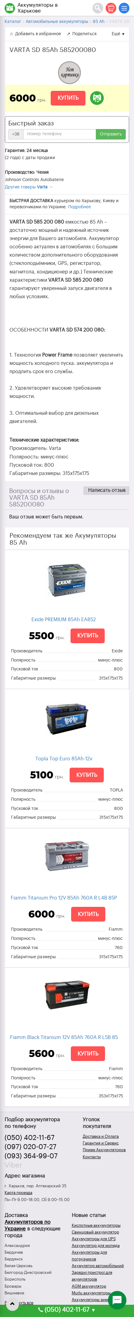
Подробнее (79, 207)
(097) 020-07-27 (30, 1147)
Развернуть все (19, 1303)
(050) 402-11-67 (30, 1137)
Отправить (111, 134)
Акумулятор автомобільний (98, 1266)
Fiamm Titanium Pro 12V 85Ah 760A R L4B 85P (64, 898)
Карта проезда (18, 1193)
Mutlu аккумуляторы (91, 1293)
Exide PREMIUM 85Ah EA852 (63, 619)
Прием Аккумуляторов (104, 1150)
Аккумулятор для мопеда (96, 1246)
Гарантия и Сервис (101, 1143)
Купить (68, 98)
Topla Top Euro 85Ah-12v (63, 758)
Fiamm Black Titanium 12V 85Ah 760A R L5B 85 (64, 1037)
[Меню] (124, 8)
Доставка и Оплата (101, 1136)
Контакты (92, 1157)
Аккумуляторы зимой (92, 1300)
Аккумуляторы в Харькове (37, 7)
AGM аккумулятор (89, 1286)
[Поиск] (97, 8)
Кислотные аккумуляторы (96, 1225)
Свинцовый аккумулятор (95, 1232)
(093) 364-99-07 (31, 1156)
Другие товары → (29, 187)
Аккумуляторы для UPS (94, 1239)
